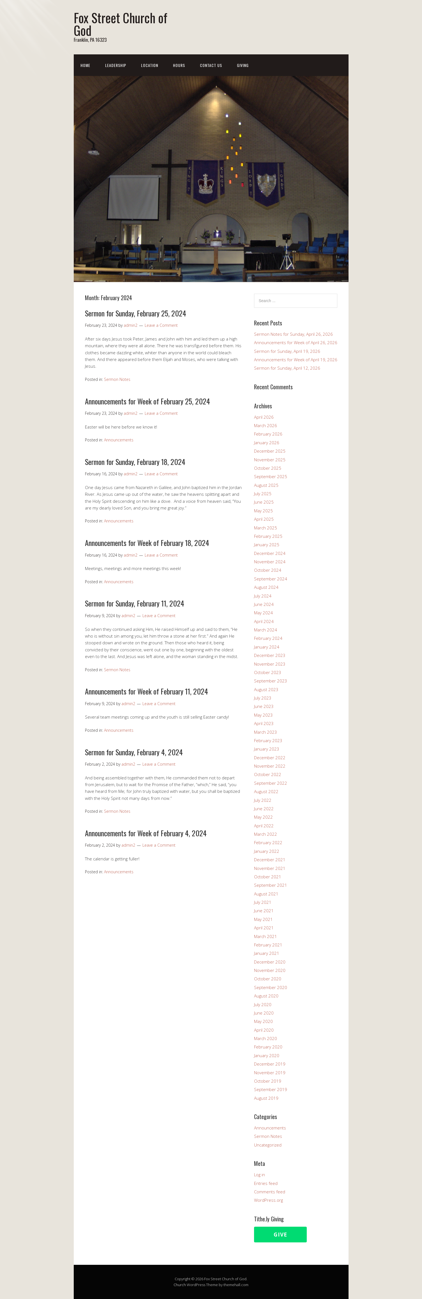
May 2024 (263, 612)
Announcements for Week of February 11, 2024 (146, 691)
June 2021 (264, 910)
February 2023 (268, 740)
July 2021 (262, 902)
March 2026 (265, 425)
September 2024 (270, 579)
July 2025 (262, 493)
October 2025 (267, 468)
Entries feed (266, 1183)
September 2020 (270, 987)
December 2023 (269, 655)
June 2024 (264, 604)
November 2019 (269, 1072)
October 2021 (267, 876)
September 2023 (270, 681)
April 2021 (264, 927)
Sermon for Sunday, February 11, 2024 (134, 603)
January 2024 (266, 647)
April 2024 (264, 621)
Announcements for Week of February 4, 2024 (146, 833)
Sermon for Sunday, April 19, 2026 (287, 351)
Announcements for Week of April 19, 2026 (295, 359)
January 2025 (266, 544)
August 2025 (266, 485)
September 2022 (270, 783)
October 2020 (267, 978)
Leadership (115, 65)
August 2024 (266, 587)
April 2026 (264, 417)
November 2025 (269, 459)
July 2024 (262, 596)
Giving (243, 65)
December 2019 (269, 1064)
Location (149, 65)
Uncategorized (268, 1145)
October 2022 (267, 774)
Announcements (118, 440)
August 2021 (266, 894)
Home (85, 65)
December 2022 (269, 757)
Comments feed (269, 1191)
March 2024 (265, 630)
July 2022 (262, 800)
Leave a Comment (161, 325)
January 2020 (266, 1055)
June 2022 (264, 808)
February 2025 (268, 536)
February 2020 (268, 1047)
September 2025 (270, 476)
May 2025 (263, 510)
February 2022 (268, 842)
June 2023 (264, 706)
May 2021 (263, 919)
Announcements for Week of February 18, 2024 (147, 542)
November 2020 (269, 970)
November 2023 (269, 664)
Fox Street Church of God (120, 24)
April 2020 (264, 1030)
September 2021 (270, 885)
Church (180, 1284)
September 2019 (270, 1089)
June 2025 (264, 502)
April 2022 (264, 825)
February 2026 (268, 434)
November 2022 (269, 766)
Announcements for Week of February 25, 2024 (147, 401)
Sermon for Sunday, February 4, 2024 (134, 752)
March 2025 (265, 528)
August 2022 (266, 791)
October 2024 (267, 570)
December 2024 (269, 553)
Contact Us (211, 65)
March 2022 (265, 834)
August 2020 (266, 996)
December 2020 (269, 962)
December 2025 (269, 451)
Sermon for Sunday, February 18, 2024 (135, 461)
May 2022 (263, 817)
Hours (179, 65)
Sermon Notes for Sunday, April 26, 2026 (293, 334)
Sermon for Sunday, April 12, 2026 (287, 368)
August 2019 (266, 1098)
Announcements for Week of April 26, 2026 (295, 342)
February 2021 (268, 945)
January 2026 (266, 442)
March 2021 (265, 936)
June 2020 (264, 1013)
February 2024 (268, 638)
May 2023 (263, 715)
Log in (259, 1174)
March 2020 (265, 1038)
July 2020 (262, 1004)
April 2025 (264, 519)
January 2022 (266, 851)
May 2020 (263, 1021)
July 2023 (262, 698)
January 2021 (266, 953)
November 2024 (269, 561)
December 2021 (269, 859)
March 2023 (265, 732)
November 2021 (269, 868)
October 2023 (267, 672)
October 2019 (267, 1081)
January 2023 (266, 749)
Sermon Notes (117, 379)
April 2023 (264, 723)
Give (280, 1234)
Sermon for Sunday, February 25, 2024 (135, 313)
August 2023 (266, 689)
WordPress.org (268, 1200)
